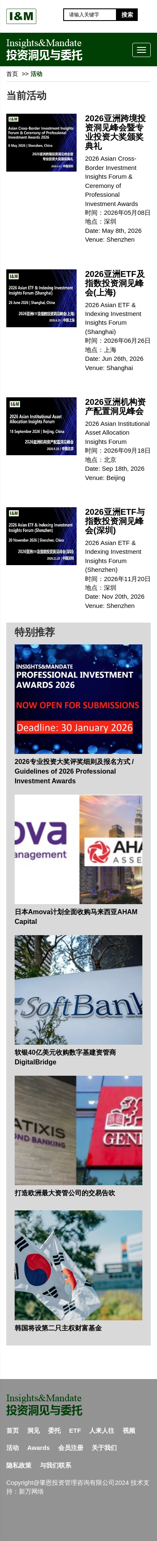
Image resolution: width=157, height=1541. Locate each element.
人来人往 (101, 1430)
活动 (12, 1447)
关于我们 (104, 1447)
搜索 (127, 14)
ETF (75, 1430)
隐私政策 (18, 1465)
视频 (129, 1430)
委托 (54, 1430)
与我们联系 (55, 1465)
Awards (38, 1447)
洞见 (33, 1430)
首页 (12, 73)
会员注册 (70, 1447)
